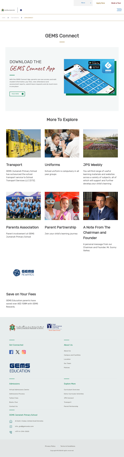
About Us (67, 351)
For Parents (15, 17)
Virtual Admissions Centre (19, 390)
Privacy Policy (50, 446)
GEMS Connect (28, 17)
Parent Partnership (60, 227)
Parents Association (22, 227)
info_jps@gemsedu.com (24, 426)
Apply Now (100, 3)
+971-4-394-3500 (22, 431)
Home (3, 17)
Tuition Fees (13, 398)
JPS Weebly (92, 165)
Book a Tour (116, 3)
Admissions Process (17, 394)
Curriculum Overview (72, 390)
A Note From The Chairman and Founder (96, 232)
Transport (14, 165)
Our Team (67, 363)
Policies (67, 367)
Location (67, 359)
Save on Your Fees (21, 294)
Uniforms (52, 165)
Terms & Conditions (67, 446)
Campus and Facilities (72, 355)
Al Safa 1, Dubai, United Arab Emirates (29, 421)
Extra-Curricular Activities (74, 394)
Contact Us (13, 406)
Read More (15, 93)
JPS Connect (69, 398)
